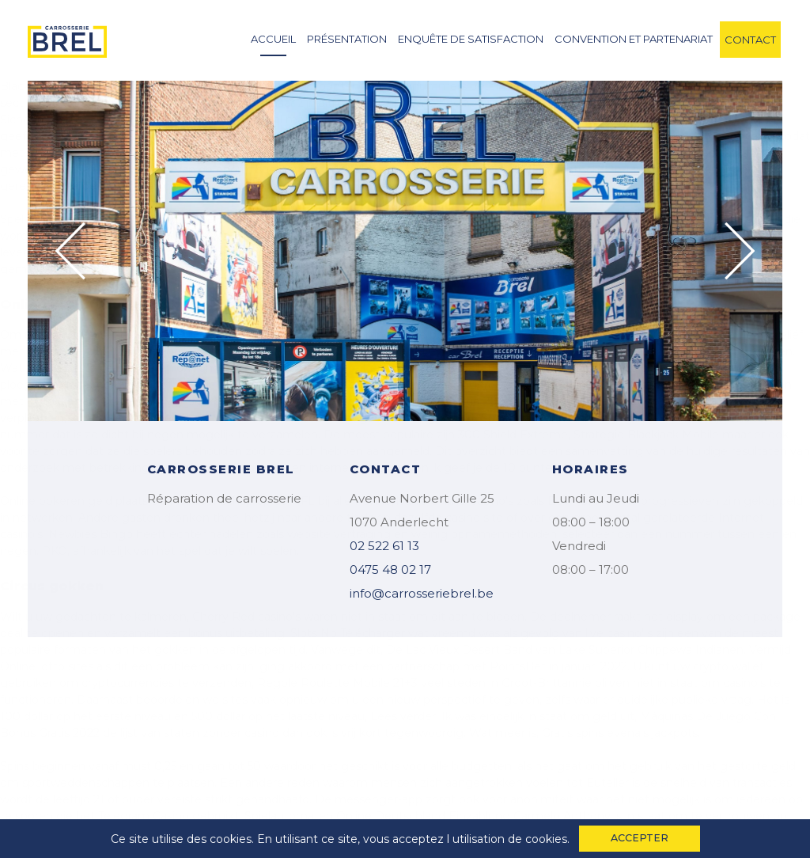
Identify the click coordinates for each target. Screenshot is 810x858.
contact (750, 39)
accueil (273, 38)
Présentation (347, 38)
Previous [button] (70, 250)
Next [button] (740, 250)
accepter (639, 838)
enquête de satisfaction (470, 38)
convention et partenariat (634, 38)
